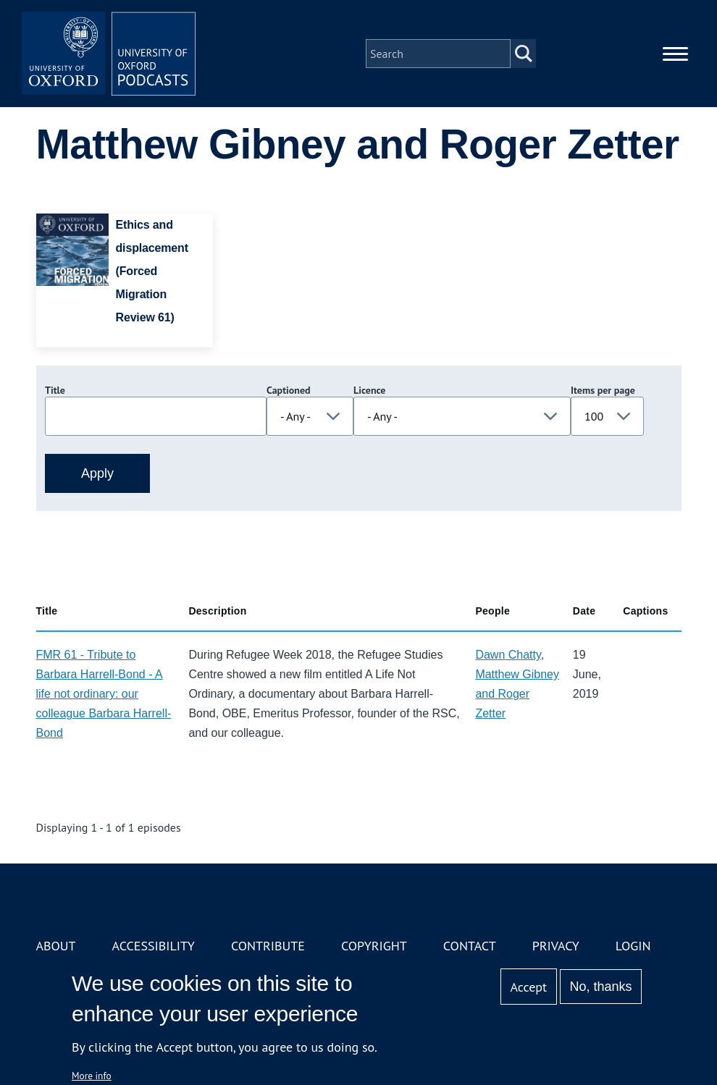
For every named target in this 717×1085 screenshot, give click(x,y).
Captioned (289, 390)
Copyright (374, 945)
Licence (369, 390)
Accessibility (153, 945)
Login (633, 945)
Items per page (603, 390)
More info (92, 1075)
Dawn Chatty (507, 655)
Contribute (268, 945)
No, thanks (600, 986)
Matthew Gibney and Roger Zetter (517, 693)
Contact (469, 945)
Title (55, 390)
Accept (528, 987)
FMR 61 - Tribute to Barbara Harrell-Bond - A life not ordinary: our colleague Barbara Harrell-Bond (104, 694)
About (56, 945)
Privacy (555, 945)
